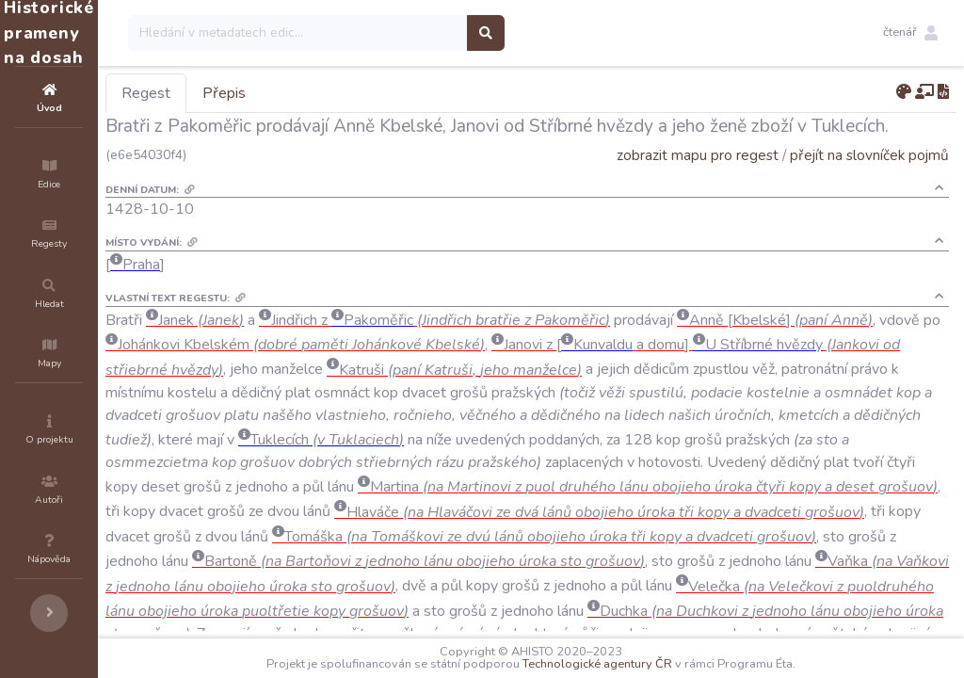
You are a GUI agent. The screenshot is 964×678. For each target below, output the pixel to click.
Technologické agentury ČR (654, 663)
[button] (910, 33)
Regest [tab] (258, 93)
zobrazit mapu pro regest (698, 155)
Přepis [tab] (337, 93)
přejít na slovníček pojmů (869, 155)
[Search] (411, 33)
